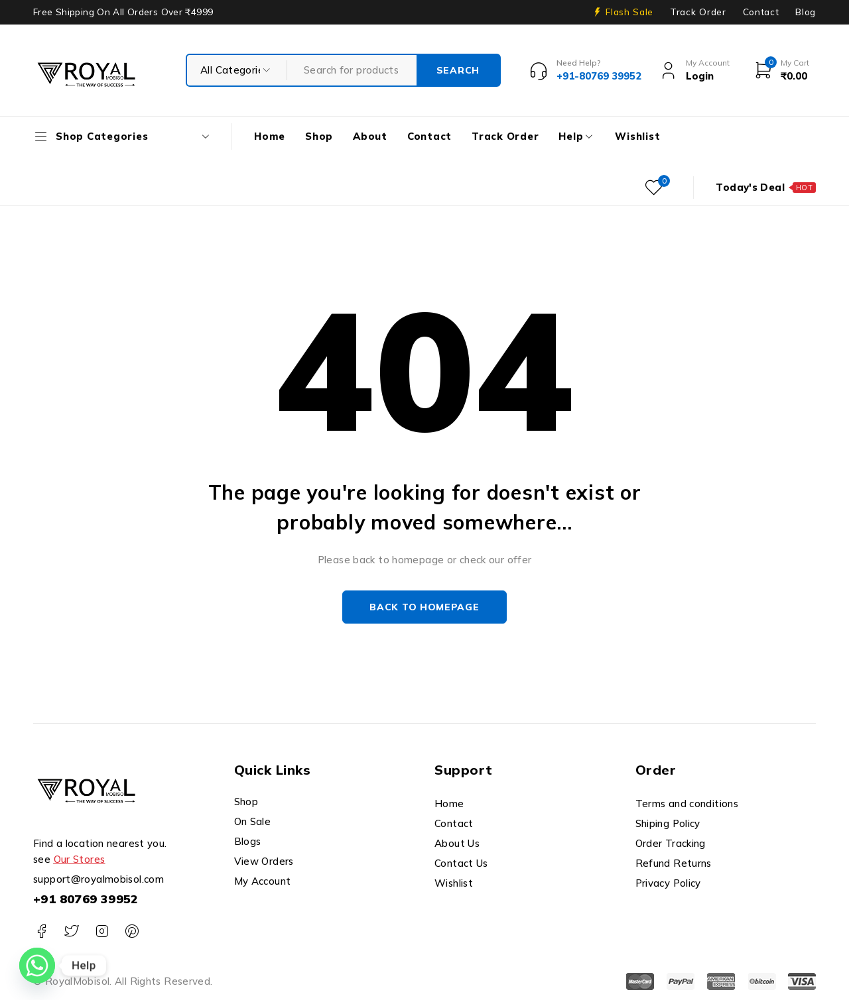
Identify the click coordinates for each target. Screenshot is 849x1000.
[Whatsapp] (37, 965)
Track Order (698, 12)
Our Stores (79, 859)
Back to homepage (424, 607)
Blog (805, 12)
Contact (761, 12)
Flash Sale (629, 12)
